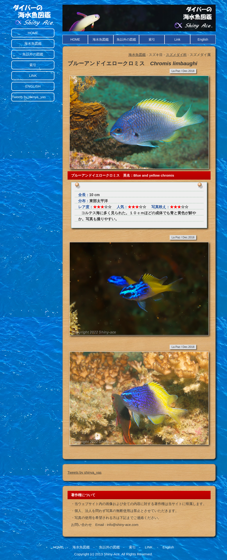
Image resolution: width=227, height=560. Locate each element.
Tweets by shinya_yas (85, 472)
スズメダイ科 (176, 55)
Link (177, 39)
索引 (152, 39)
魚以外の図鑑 (126, 39)
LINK (33, 76)
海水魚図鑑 (101, 39)
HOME (75, 39)
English (203, 39)
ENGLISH (32, 86)
